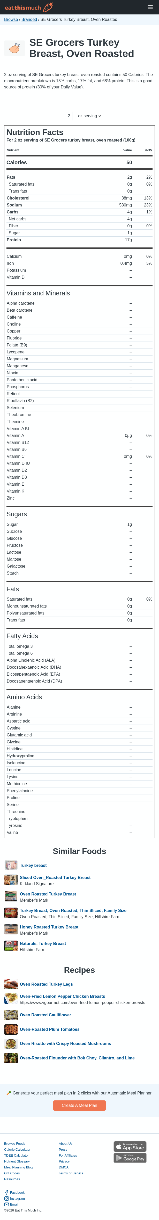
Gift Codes (12, 1173)
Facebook (14, 1192)
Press (63, 1149)
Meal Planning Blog (18, 1167)
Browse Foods (14, 1144)
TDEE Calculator (16, 1155)
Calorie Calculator (17, 1149)
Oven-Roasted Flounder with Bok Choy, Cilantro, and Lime (77, 1058)
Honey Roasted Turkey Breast (49, 927)
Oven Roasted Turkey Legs (46, 984)
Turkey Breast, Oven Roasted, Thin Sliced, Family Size (73, 910)
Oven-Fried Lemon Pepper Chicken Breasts (62, 996)
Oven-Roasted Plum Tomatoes (50, 1029)
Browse (11, 19)
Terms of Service (71, 1173)
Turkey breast (33, 865)
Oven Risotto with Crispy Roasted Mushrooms (65, 1044)
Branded (29, 19)
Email (11, 1204)
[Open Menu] (150, 7)
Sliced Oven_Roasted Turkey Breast (55, 877)
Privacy (64, 1161)
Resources (12, 1179)
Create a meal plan (79, 1105)
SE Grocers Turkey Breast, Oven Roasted (81, 48)
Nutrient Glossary (17, 1161)
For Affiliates (68, 1155)
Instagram (14, 1198)
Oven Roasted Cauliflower (45, 1015)
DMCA (64, 1167)
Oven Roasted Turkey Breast (48, 894)
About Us (65, 1144)
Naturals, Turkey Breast (43, 943)
